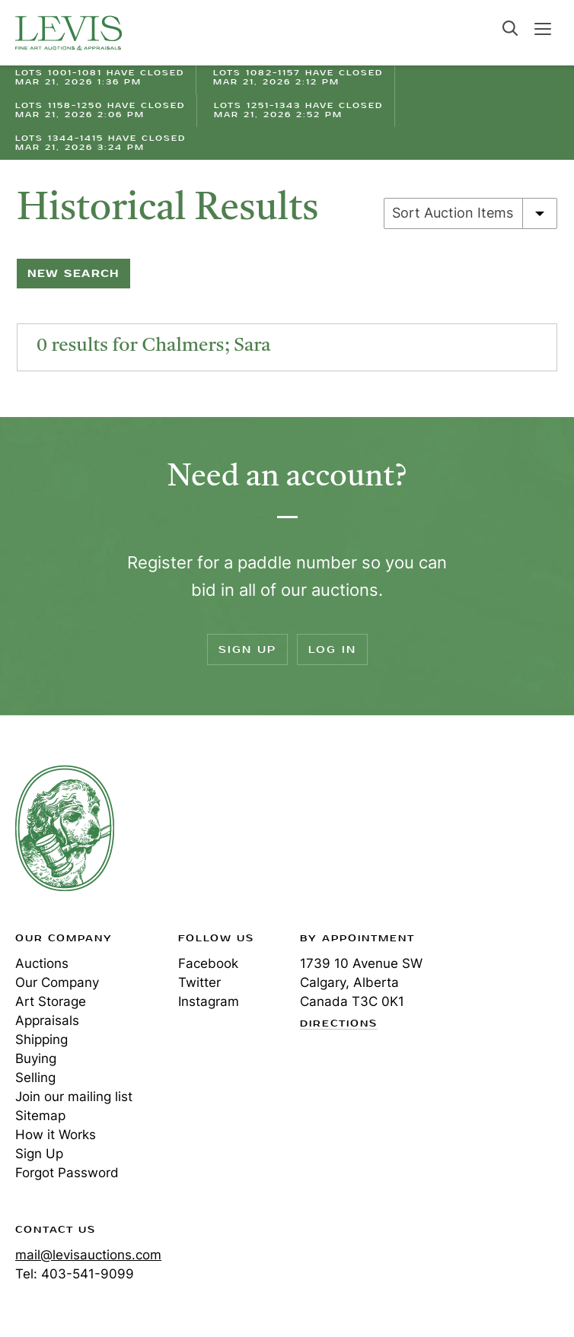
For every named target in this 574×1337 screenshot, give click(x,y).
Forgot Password (67, 1172)
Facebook (208, 963)
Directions (339, 1024)
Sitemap (40, 1115)
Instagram (208, 1001)
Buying (35, 1058)
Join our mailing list (73, 1096)
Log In (332, 649)
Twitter (199, 982)
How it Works (55, 1134)
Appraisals (47, 1020)
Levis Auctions (68, 32)
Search (510, 28)
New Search (73, 273)
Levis (64, 828)
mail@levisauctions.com (88, 1254)
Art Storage (50, 1001)
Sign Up (247, 649)
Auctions (42, 963)
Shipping (41, 1039)
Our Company (57, 982)
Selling (35, 1077)
